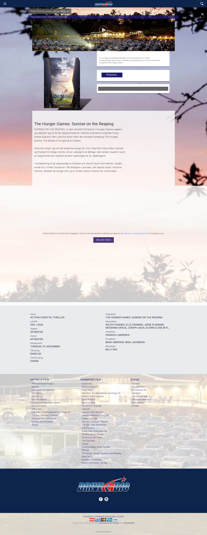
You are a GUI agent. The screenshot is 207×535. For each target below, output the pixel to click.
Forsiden (136, 383)
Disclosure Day (88, 402)
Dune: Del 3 (87, 456)
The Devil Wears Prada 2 (43, 383)
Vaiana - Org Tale (89, 418)
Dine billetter (137, 402)
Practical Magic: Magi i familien (96, 447)
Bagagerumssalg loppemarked (46, 402)
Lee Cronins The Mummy (43, 390)
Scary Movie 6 (88, 399)
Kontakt (135, 406)
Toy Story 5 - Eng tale (92, 406)
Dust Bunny (37, 396)
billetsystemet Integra (109, 523)
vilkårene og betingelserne (135, 233)
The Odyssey (88, 428)
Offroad (85, 450)
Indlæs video (103, 240)
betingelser (99, 516)
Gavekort (136, 393)
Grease (35, 425)
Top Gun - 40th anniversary (44, 418)
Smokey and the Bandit (42, 421)
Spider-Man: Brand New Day (94, 431)
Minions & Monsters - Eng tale (95, 415)
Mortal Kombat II (39, 399)
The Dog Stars (88, 440)
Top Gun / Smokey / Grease (44, 415)
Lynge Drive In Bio (103, 3)
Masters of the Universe (93, 396)
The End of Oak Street (92, 437)
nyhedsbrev (88, 516)
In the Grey (37, 409)
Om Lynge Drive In (140, 399)
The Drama (37, 393)
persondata (110, 516)
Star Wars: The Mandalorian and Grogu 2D (51, 412)
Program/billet (138, 387)
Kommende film (139, 390)
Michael (35, 387)
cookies (120, 516)
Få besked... (112, 75)
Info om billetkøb (140, 396)
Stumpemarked (39, 406)
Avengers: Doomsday (92, 459)
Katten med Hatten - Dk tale (94, 463)
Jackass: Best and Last (92, 412)
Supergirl (86, 409)
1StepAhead (128, 523)
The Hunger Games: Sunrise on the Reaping (101, 453)
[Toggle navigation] (5, 3)
